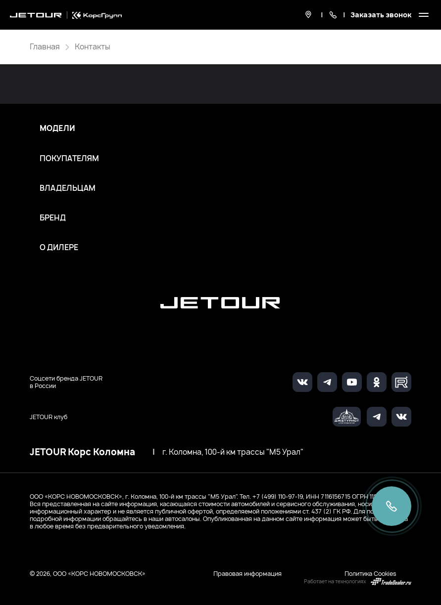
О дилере (59, 248)
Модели (57, 128)
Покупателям (69, 159)
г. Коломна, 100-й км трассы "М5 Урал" (232, 452)
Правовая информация (247, 573)
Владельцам (68, 188)
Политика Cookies (370, 573)
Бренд (53, 218)
